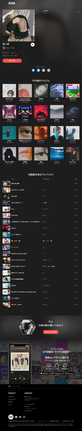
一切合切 (25, 119)
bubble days (9, 98)
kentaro (45, 221)
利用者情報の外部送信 (54, 421)
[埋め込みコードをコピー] (48, 70)
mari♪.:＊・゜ (45, 228)
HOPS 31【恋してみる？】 (18, 266)
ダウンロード (11, 396)
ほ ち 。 (44, 234)
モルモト (45, 279)
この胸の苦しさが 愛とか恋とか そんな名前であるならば (27, 221)
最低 (41, 162)
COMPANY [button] (28, 393)
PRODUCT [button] (12, 393)
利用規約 (32, 421)
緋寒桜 (25, 162)
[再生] (33, 45)
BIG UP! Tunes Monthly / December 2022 (23, 292)
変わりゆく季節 (9, 162)
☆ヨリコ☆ (45, 209)
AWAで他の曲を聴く (51, 332)
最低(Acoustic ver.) (25, 141)
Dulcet (9, 119)
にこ (44, 272)
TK (43, 253)
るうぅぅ (45, 196)
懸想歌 (41, 98)
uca (44, 190)
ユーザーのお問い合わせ (29, 404)
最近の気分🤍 (15, 183)
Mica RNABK (46, 285)
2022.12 (13, 228)
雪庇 (72, 119)
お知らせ (10, 402)
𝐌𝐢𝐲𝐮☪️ (45, 202)
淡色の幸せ (73, 98)
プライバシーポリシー (41, 421)
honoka (44, 215)
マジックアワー (41, 141)
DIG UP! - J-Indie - (16, 304)
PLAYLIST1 (14, 215)
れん (13, 48)
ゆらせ (57, 162)
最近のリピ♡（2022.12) (17, 272)
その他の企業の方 (28, 410)
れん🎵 (13, 209)
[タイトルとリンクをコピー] (43, 70)
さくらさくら (46, 298)
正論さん (56, 141)
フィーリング (14, 247)
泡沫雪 (57, 119)
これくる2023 (15, 298)
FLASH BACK (41, 119)
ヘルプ (10, 404)
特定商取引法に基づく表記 (68, 421)
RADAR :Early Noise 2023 (19, 253)
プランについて (12, 399)
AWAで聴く (12, 60)
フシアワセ (73, 141)
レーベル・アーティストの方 (29, 408)
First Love (73, 162)
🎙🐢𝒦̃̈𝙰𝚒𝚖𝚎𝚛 (46, 260)
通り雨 (9, 141)
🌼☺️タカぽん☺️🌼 (47, 241)
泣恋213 (13, 285)
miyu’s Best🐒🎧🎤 (17, 202)
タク (44, 247)
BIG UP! (45, 292)
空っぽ (46, 10)
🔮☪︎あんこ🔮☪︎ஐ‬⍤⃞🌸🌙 (49, 266)
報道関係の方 (27, 406)
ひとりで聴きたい (16, 234)
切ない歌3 (14, 196)
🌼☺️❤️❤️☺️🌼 (15, 241)
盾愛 (57, 98)
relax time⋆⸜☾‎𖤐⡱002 (17, 190)
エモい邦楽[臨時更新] (17, 279)
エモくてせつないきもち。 (18, 260)
